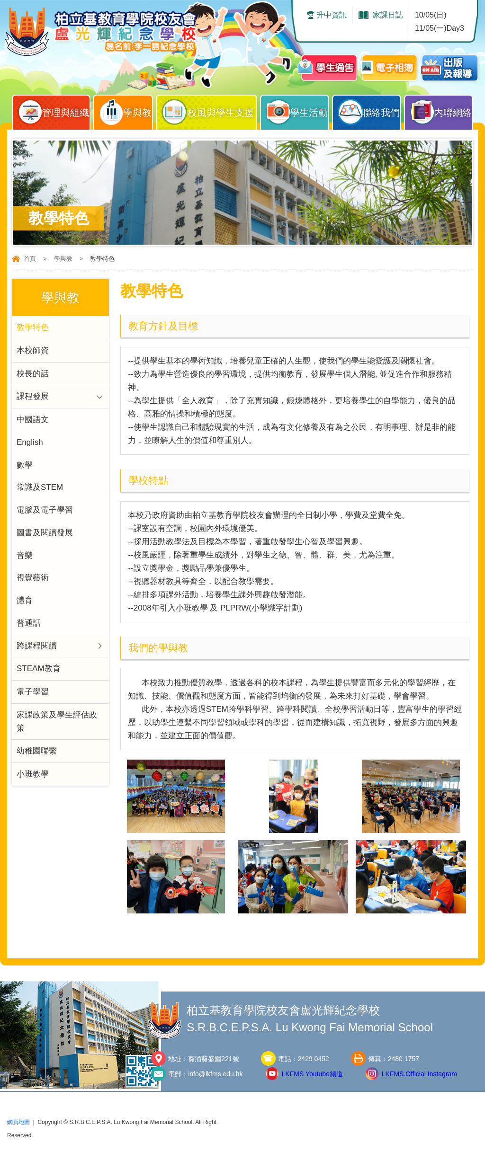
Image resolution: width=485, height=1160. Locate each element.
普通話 (29, 624)
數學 (25, 465)
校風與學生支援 (209, 110)
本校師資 (33, 350)
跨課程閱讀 (37, 647)
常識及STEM (40, 488)
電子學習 (33, 693)
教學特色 (33, 327)
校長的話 (33, 373)
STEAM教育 (39, 670)
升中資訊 (331, 15)
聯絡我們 (369, 110)
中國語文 (33, 420)
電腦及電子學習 (45, 510)
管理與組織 (53, 110)
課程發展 (33, 396)
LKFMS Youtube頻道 (312, 1074)
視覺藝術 (33, 579)
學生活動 (297, 110)
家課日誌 (388, 15)
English (30, 442)
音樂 (25, 556)
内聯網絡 (441, 110)
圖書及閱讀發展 (45, 533)
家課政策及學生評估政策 (57, 723)
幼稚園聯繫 (37, 753)
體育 (25, 601)
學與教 (125, 110)
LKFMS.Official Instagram (419, 1074)
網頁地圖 (18, 1122)
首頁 (30, 258)
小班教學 (33, 776)
